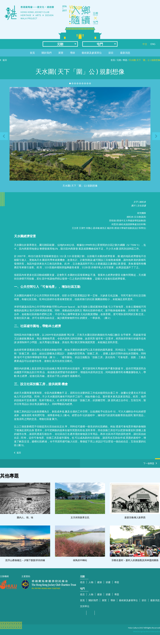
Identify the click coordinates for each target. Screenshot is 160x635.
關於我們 (47, 52)
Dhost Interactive (153, 631)
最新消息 (125, 52)
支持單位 (84, 606)
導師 (72, 52)
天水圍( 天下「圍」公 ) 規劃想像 (144, 60)
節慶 (108, 582)
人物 (91, 582)
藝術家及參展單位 (92, 52)
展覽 (60, 52)
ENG (152, 44)
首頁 (32, 52)
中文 (144, 44)
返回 (4, 60)
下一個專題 (148, 463)
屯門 (100, 44)
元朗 (60, 44)
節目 (110, 52)
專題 (125, 60)
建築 (99, 582)
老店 (82, 582)
